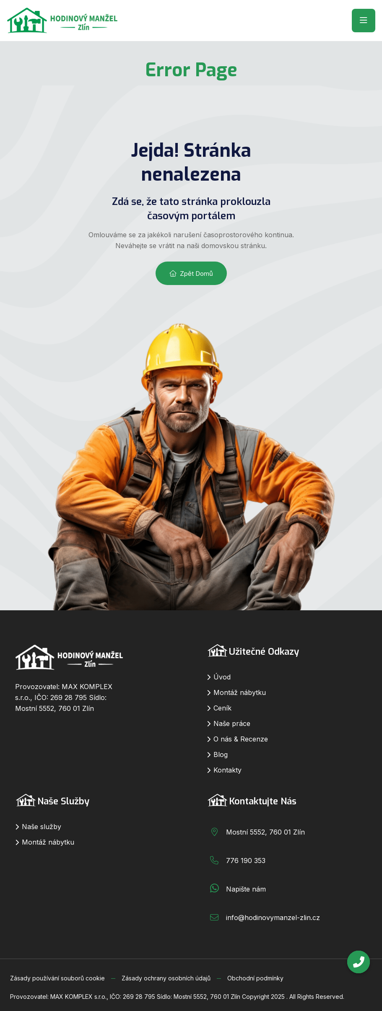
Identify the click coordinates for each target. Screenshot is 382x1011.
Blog (220, 754)
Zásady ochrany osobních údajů (166, 978)
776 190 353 (245, 860)
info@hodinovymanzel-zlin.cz (273, 917)
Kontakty (227, 770)
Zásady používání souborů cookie (57, 978)
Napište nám (246, 889)
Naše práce (231, 723)
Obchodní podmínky (255, 978)
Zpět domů (191, 273)
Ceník (222, 708)
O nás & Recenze (240, 739)
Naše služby (41, 826)
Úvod (222, 677)
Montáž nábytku (239, 692)
